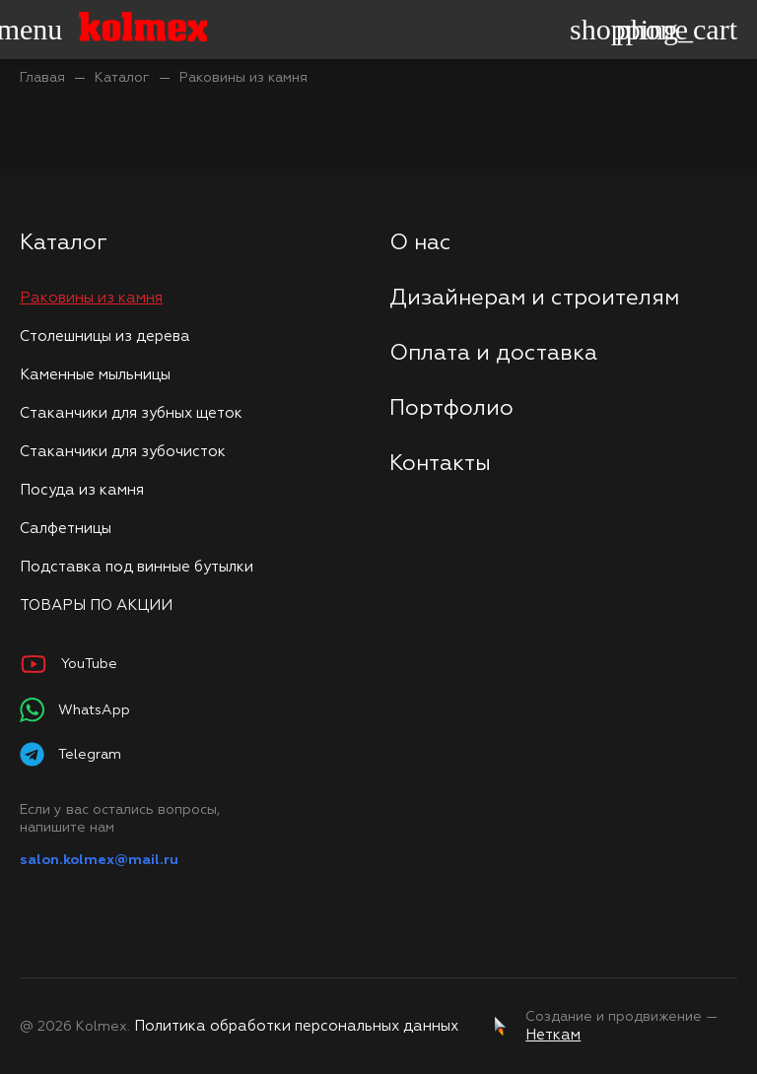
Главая (42, 78)
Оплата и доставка (493, 354)
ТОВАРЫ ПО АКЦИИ (96, 605)
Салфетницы (65, 528)
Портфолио (451, 409)
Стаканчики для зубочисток (123, 451)
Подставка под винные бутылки (136, 567)
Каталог (122, 78)
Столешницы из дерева (105, 336)
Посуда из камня (82, 490)
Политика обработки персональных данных (296, 1026)
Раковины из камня (243, 78)
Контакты (440, 464)
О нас (420, 243)
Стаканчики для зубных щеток (131, 413)
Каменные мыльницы (95, 375)
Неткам (553, 1035)
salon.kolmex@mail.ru (99, 860)
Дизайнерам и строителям (534, 298)
